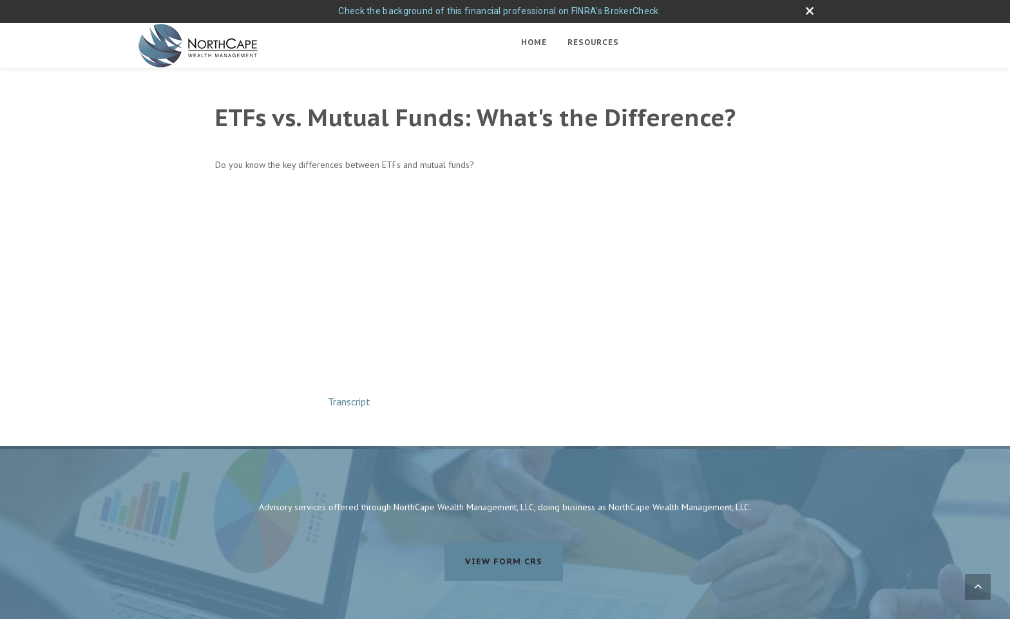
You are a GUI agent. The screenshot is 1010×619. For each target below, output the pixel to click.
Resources (593, 42)
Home (534, 42)
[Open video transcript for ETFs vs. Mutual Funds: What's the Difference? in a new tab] (349, 401)
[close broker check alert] (809, 10)
